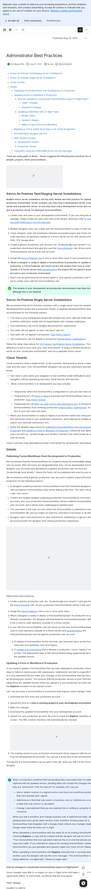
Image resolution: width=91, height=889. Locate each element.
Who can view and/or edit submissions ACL (56, 404)
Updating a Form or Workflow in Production (47, 430)
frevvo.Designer (65, 248)
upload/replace (74, 630)
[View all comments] (83, 867)
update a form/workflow (29, 649)
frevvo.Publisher (29, 611)
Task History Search (60, 334)
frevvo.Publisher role (31, 258)
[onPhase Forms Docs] (16, 29)
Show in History (42, 396)
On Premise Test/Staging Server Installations (62, 344)
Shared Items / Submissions (71, 339)
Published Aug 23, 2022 (65, 38)
